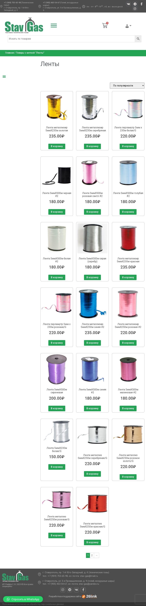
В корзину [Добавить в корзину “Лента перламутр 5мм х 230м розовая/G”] (57, 342)
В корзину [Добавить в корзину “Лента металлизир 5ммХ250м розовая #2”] (128, 342)
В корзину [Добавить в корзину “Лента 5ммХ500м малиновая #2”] (128, 408)
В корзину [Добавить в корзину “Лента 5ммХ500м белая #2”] (57, 277)
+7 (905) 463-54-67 (51, 2)
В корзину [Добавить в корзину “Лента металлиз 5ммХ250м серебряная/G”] (92, 473)
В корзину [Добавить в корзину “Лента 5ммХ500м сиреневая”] (57, 408)
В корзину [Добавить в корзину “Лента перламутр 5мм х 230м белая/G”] (128, 146)
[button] (4, 76)
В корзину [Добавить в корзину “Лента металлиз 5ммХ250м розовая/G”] (57, 535)
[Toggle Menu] (54, 25)
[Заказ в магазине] (127, 86)
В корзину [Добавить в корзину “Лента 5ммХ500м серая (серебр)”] (92, 277)
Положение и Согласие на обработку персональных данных (33, 604)
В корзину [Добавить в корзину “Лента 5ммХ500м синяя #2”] (92, 408)
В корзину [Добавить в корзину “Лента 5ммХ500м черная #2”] (57, 211)
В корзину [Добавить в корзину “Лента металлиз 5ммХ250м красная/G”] (92, 542)
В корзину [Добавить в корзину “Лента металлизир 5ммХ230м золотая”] (57, 146)
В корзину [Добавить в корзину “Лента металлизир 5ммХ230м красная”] (128, 277)
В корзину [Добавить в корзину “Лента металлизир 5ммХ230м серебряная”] (92, 146)
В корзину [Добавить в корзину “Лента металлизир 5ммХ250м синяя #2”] (92, 342)
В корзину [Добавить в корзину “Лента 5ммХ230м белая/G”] (57, 466)
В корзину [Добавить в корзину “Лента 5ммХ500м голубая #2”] (128, 211)
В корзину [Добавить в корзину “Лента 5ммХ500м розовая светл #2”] (92, 211)
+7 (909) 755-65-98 (12, 2)
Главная (9, 53)
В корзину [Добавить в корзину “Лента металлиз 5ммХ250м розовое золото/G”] (128, 476)
